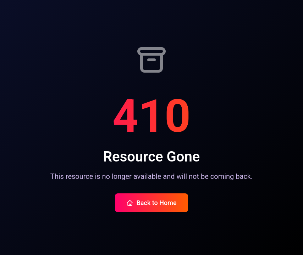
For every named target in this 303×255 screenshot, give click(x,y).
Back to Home (151, 202)
